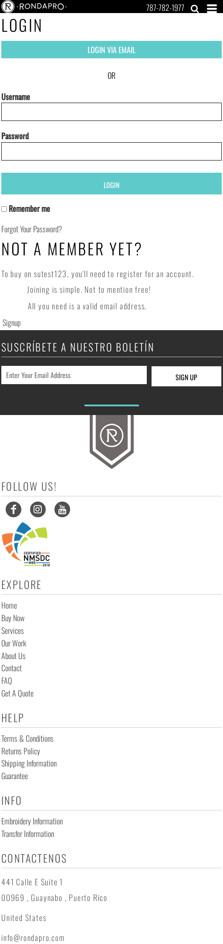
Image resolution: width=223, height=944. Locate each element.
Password (15, 135)
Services (12, 630)
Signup (12, 322)
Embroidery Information (32, 821)
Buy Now (12, 617)
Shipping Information (29, 763)
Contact (11, 667)
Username (15, 96)
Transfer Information (27, 833)
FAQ (6, 680)
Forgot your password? (31, 228)
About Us (13, 655)
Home (9, 605)
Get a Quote (17, 693)
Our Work (13, 643)
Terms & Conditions (27, 738)
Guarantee (14, 775)
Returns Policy (20, 751)
